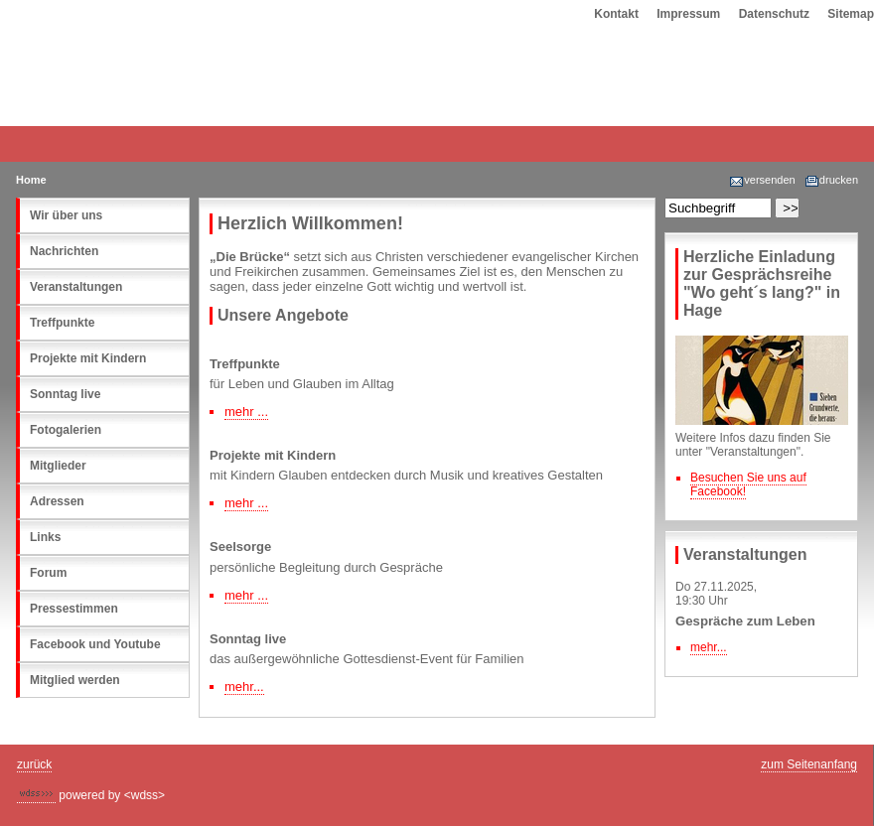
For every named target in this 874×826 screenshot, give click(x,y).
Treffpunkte (62, 323)
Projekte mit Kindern (88, 358)
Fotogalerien (65, 430)
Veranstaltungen (76, 287)
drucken (831, 180)
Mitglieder (58, 466)
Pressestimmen (74, 609)
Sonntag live (65, 394)
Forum (48, 573)
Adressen (57, 501)
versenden (762, 180)
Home (31, 180)
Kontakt (616, 14)
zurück (34, 764)
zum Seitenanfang (809, 764)
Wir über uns (66, 215)
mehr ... (246, 411)
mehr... (708, 647)
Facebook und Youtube (95, 644)
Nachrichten (64, 251)
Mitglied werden (75, 680)
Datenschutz (774, 14)
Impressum (688, 14)
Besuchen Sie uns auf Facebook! (748, 484)
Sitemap (850, 14)
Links (45, 537)
